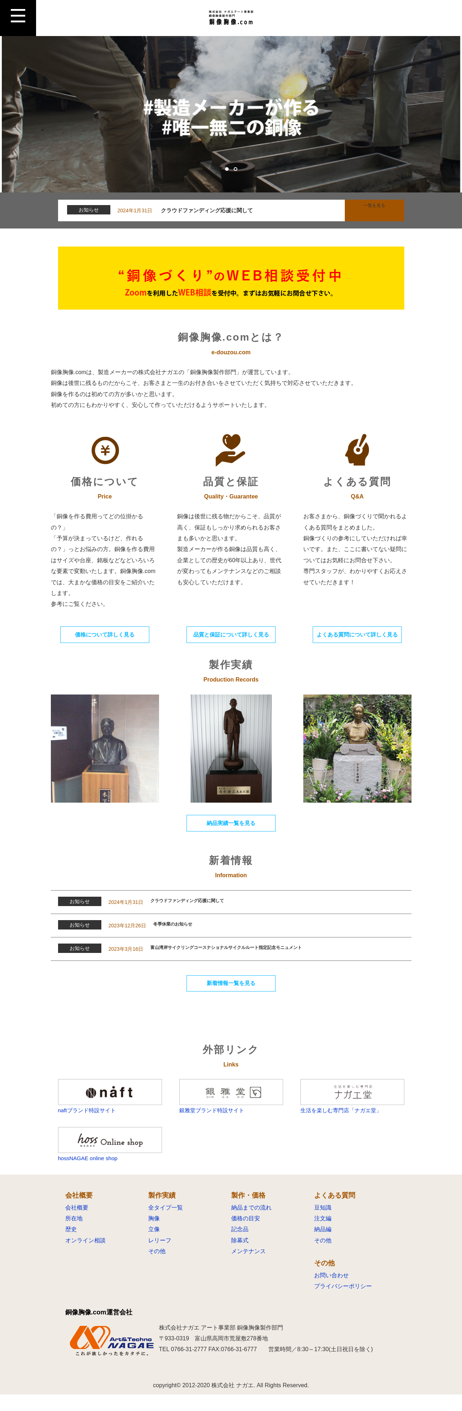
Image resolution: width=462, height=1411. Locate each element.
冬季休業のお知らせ (179, 931)
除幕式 (239, 1257)
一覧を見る (374, 210)
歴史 (71, 1246)
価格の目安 (245, 1235)
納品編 (322, 1246)
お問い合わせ (331, 1292)
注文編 (322, 1235)
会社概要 (76, 1224)
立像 (154, 1246)
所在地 (74, 1235)
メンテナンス (248, 1268)
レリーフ (159, 1257)
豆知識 (322, 1224)
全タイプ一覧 (165, 1224)
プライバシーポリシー (343, 1303)
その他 (157, 1268)
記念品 (239, 1246)
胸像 (154, 1235)
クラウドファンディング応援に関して (209, 210)
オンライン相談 (85, 1257)
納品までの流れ (251, 1224)
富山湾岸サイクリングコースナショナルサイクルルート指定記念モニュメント (251, 954)
